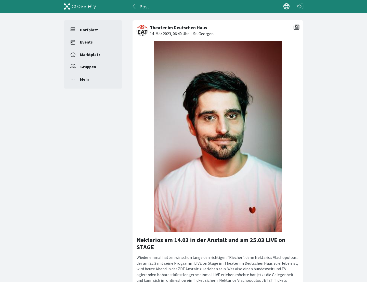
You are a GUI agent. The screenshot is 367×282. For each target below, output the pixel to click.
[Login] (300, 6)
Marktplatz (90, 54)
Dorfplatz (89, 29)
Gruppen (88, 66)
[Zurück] (134, 6)
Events (86, 42)
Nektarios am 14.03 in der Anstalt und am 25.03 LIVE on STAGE (211, 243)
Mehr (84, 79)
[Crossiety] (80, 6)
